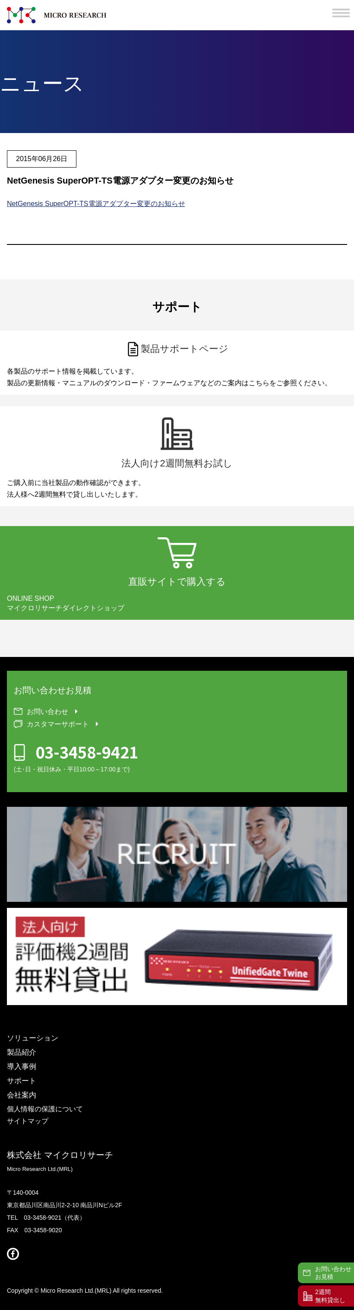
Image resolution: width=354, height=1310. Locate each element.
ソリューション (32, 1038)
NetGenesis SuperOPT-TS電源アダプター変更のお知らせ (96, 203)
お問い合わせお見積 (333, 1273)
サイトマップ (27, 1121)
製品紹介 (21, 1052)
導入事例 (21, 1066)
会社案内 (21, 1095)
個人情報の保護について (45, 1109)
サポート (21, 1081)
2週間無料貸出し (330, 1295)
